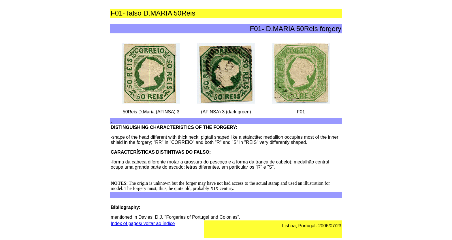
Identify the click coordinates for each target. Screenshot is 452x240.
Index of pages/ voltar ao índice (143, 223)
